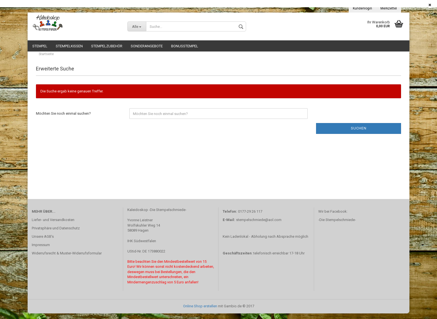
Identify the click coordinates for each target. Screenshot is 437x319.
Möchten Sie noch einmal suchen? (63, 119)
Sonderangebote (147, 46)
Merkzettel (388, 8)
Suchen (358, 134)
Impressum (41, 250)
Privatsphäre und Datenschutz (56, 234)
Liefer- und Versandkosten (53, 225)
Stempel (39, 46)
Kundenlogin (362, 8)
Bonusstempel (184, 46)
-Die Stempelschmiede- (337, 225)
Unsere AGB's (43, 242)
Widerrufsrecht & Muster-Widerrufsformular (67, 259)
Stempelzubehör (106, 46)
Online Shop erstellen (200, 312)
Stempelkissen (69, 46)
